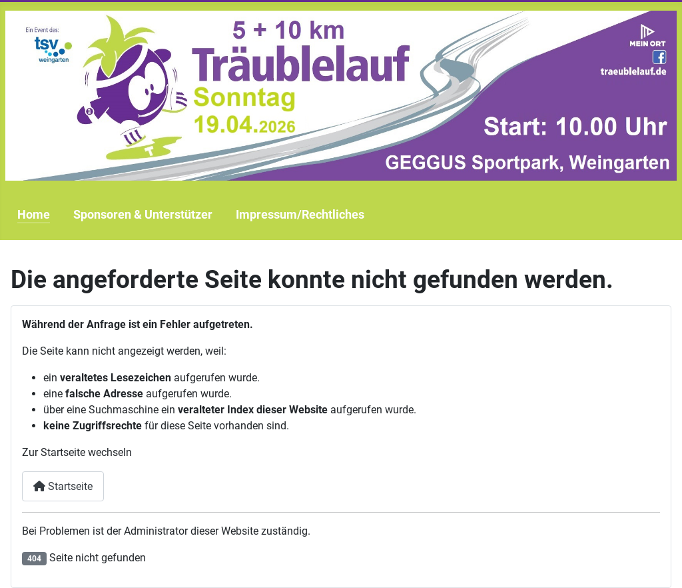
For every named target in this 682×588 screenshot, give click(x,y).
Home (33, 214)
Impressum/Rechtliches (300, 214)
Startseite (63, 486)
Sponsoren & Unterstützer (142, 214)
